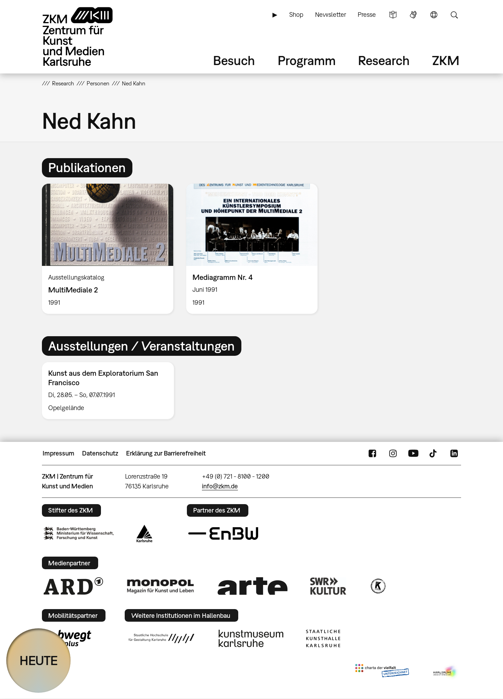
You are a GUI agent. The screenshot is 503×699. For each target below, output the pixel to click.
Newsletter (330, 14)
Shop (296, 14)
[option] (108, 249)
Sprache (434, 14)
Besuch (234, 60)
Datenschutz (100, 453)
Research (384, 60)
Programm (307, 60)
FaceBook (372, 453)
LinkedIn (454, 453)
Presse (367, 14)
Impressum (58, 453)
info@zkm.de (220, 486)
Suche (454, 14)
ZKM (445, 60)
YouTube (413, 453)
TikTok (434, 453)
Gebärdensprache (413, 14)
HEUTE (39, 660)
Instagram (393, 453)
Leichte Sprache (393, 14)
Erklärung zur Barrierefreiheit (166, 453)
